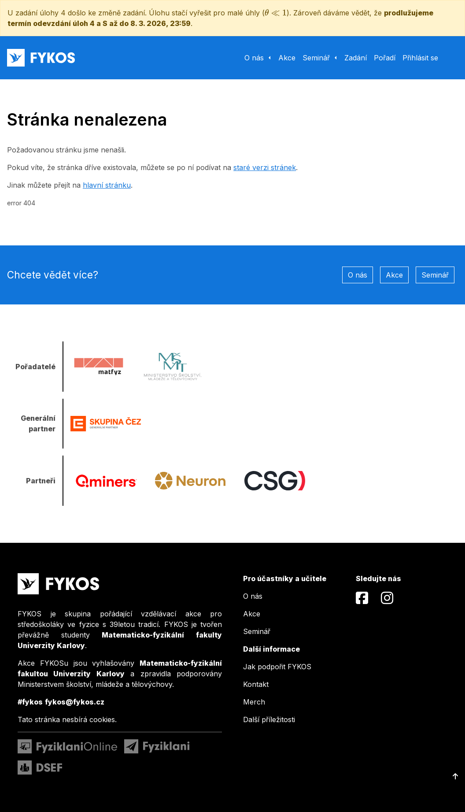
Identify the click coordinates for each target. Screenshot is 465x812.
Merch (254, 701)
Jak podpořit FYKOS (277, 666)
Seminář (435, 275)
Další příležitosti (269, 719)
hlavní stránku (107, 185)
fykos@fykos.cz (74, 701)
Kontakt (256, 684)
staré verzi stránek (264, 167)
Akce (394, 275)
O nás (357, 275)
